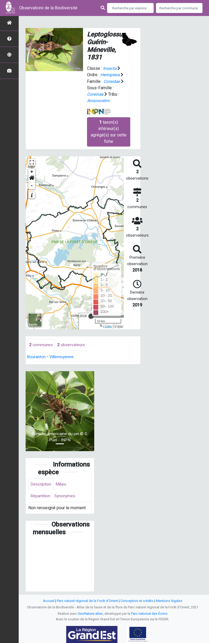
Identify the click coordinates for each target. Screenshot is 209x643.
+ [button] (31, 171)
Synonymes (66, 496)
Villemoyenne (62, 356)
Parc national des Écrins (149, 614)
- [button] (31, 185)
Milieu (62, 484)
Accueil (48, 601)
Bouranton (36, 356)
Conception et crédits (136, 601)
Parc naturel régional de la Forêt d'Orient (87, 601)
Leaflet (107, 326)
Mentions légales (169, 601)
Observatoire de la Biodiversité (48, 7)
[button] (31, 178)
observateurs (71, 344)
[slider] (91, 315)
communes (41, 344)
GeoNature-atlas (90, 614)
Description (41, 484)
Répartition (40, 496)
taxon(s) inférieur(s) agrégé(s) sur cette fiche (109, 131)
